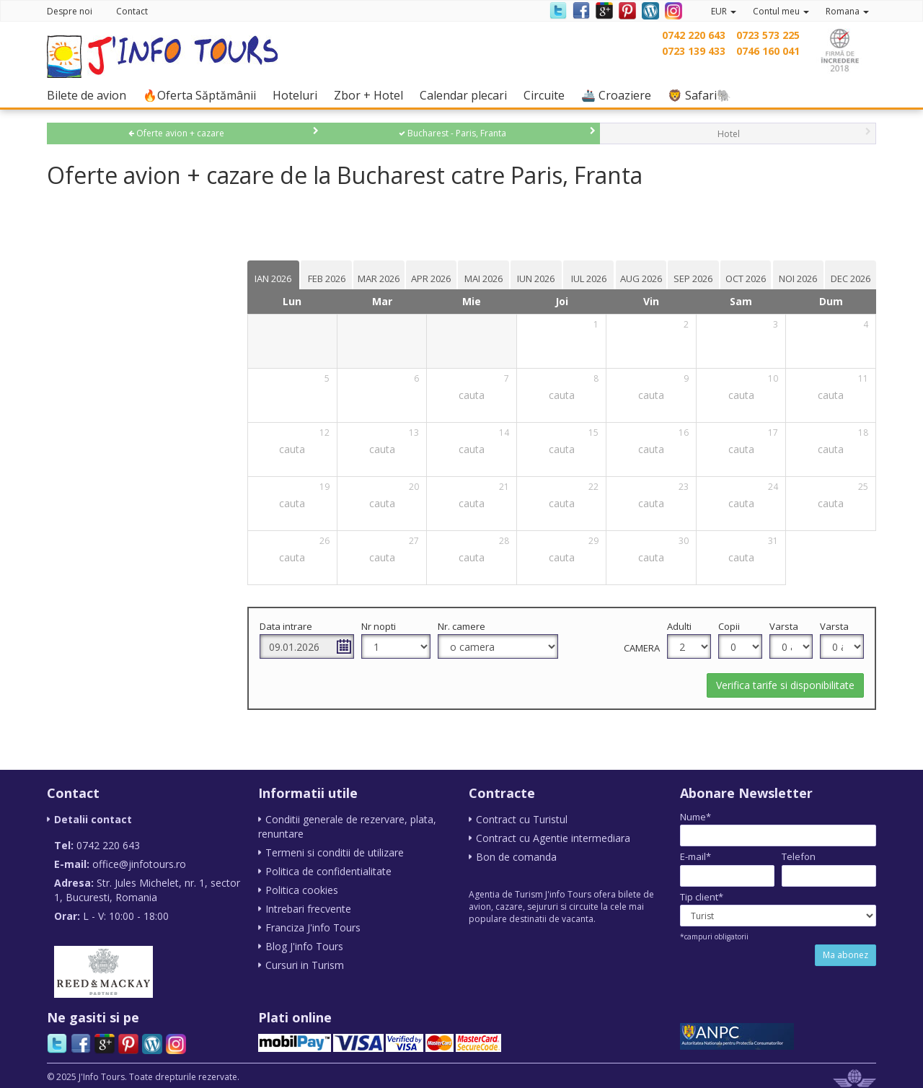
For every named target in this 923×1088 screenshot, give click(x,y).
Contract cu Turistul (522, 819)
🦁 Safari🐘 (703, 95)
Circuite (548, 95)
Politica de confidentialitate (328, 871)
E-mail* (695, 856)
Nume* (695, 816)
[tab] (283, 274)
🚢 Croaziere (619, 95)
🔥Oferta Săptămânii (203, 95)
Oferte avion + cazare (176, 133)
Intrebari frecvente (308, 909)
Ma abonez (845, 955)
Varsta (785, 626)
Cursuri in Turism (304, 965)
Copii (732, 626)
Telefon (799, 856)
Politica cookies (301, 890)
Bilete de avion (90, 95)
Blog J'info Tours (304, 946)
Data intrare (296, 626)
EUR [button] (723, 11)
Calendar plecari (467, 95)
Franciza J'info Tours (313, 927)
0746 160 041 (768, 51)
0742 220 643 (693, 35)
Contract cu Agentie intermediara (553, 838)
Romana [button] (847, 11)
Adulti (683, 626)
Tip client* (701, 896)
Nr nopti (387, 626)
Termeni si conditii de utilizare (334, 852)
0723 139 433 (693, 51)
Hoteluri (298, 95)
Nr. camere (469, 626)
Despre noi (69, 11)
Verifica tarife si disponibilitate (785, 685)
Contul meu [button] (781, 11)
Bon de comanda (516, 857)
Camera (645, 647)
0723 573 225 (768, 35)
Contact (132, 11)
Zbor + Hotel (372, 95)
